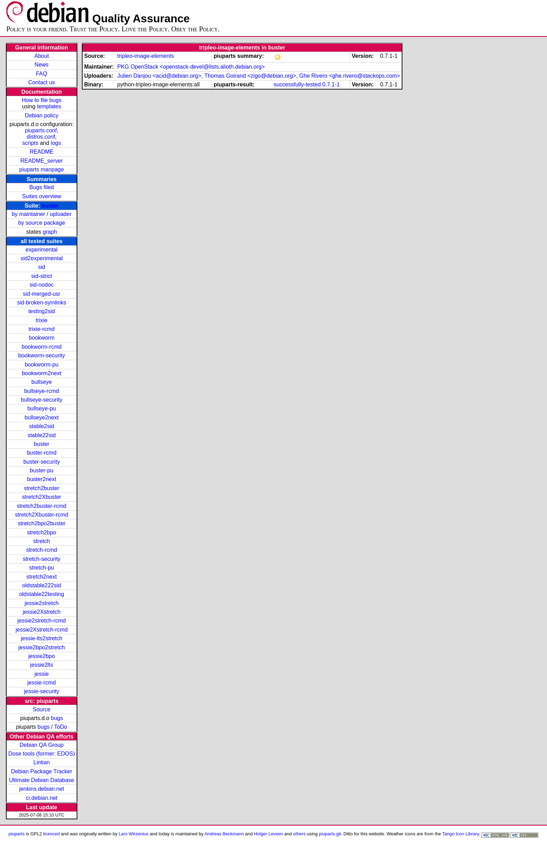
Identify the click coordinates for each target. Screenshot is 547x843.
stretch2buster (41, 488)
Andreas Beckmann (224, 833)
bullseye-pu (41, 408)
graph (50, 232)
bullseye (41, 382)
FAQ (41, 74)
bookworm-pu (42, 365)
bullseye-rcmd (41, 391)
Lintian (41, 762)
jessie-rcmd (41, 683)
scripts (30, 143)
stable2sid (41, 426)
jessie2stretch (41, 603)
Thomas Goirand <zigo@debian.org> (250, 76)
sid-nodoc (42, 285)
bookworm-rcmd (42, 347)
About (41, 56)
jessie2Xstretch (42, 612)
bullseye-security (41, 400)
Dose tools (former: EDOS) (41, 754)
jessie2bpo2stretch (41, 647)
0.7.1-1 (331, 84)
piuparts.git (330, 833)
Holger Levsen (268, 833)
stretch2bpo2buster (42, 523)
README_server (41, 161)
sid (41, 267)
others (299, 833)
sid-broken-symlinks (41, 303)
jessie (41, 674)
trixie (41, 320)
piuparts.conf (41, 130)
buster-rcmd (41, 453)
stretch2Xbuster (41, 497)
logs (56, 143)
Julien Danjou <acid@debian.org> (159, 76)
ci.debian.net (41, 798)
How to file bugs (41, 100)
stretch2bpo (41, 532)
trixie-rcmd (42, 329)
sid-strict (41, 276)
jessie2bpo (41, 656)
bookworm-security (41, 355)
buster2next (41, 479)
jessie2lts (41, 665)
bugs (57, 718)
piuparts (17, 833)
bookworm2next (41, 373)
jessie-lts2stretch (41, 638)
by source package (41, 223)
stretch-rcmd (41, 550)
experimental (42, 250)
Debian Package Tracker (41, 771)
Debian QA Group (41, 745)
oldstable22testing (41, 594)
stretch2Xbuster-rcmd (41, 515)
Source (42, 709)
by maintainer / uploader (42, 214)
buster (50, 206)
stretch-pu (41, 568)
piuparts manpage (41, 169)
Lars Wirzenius (134, 833)
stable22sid (42, 435)
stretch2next (41, 577)
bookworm (41, 338)
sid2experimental (42, 258)
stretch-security (41, 559)
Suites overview (41, 196)
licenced (51, 833)
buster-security (41, 462)
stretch (41, 541)
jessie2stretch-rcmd (41, 621)
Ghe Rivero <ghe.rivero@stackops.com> (349, 76)
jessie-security (41, 691)
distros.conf (40, 137)
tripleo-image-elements (145, 56)
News (41, 65)
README (41, 152)
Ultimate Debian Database (41, 780)
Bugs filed (41, 187)
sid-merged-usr (42, 294)
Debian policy (41, 115)
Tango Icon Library (460, 833)
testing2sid (41, 311)
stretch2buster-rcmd (41, 506)
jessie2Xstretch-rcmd (42, 630)
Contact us (41, 82)
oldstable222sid (41, 585)
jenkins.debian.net (41, 789)
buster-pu (42, 470)
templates (49, 106)
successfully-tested (297, 84)
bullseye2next (41, 417)
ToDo (60, 727)
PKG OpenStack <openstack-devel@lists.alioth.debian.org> (191, 67)
